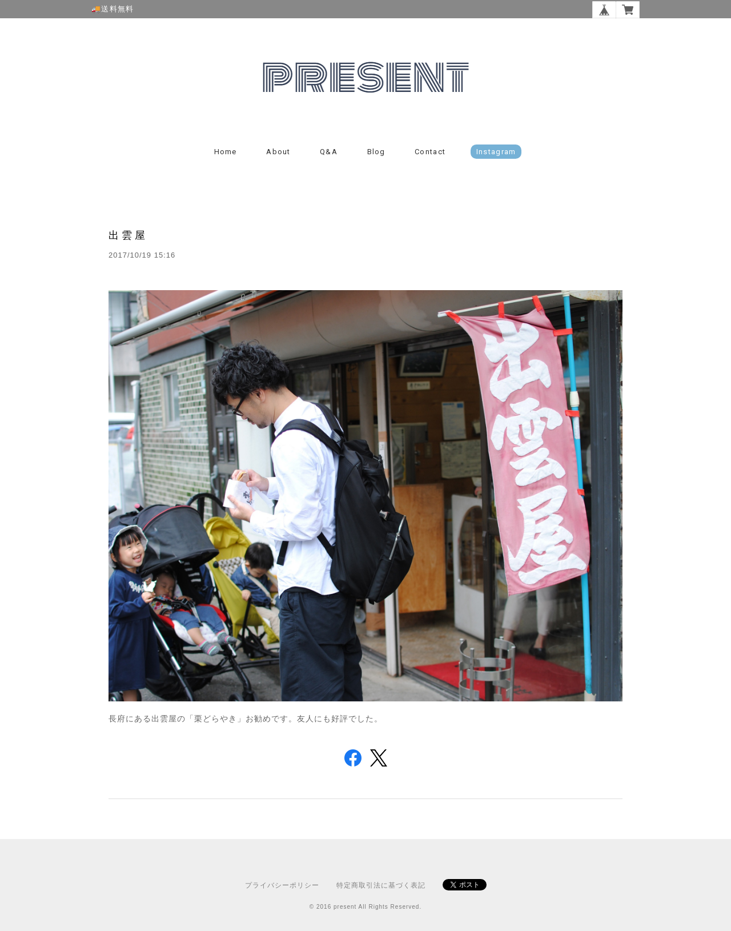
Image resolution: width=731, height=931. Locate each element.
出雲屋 (128, 235)
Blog (376, 151)
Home (225, 151)
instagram (496, 151)
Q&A (329, 151)
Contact (430, 151)
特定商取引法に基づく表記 (380, 885)
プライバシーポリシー (282, 885)
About (278, 151)
